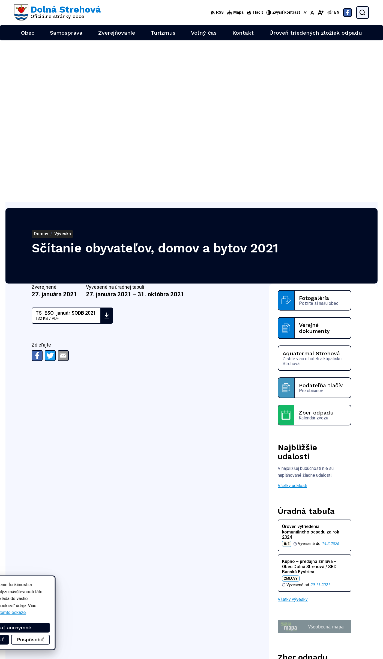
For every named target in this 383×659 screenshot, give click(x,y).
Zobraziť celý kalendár (299, 538)
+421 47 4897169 (340, 617)
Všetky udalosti (292, 324)
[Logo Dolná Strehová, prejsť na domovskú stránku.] (57, 12)
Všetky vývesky (293, 438)
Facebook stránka (340, 629)
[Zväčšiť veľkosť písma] (320, 12)
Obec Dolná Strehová (66, 596)
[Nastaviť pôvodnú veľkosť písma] (312, 12)
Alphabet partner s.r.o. (86, 591)
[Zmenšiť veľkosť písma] (305, 12)
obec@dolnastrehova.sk (346, 623)
